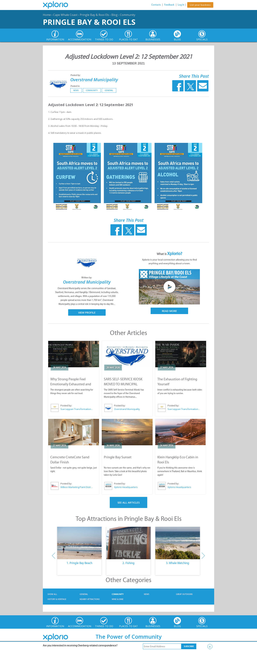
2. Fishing (128, 563)
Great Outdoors (184, 594)
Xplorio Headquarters (126, 487)
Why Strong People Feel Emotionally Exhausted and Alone (70, 384)
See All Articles (128, 502)
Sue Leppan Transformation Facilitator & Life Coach (77, 409)
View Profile (86, 312)
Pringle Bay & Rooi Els (94, 15)
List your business (200, 4)
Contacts (156, 4)
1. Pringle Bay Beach (79, 563)
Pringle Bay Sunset (118, 457)
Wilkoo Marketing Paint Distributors (77, 487)
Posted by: (75, 75)
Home (47, 15)
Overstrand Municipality (94, 79)
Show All (52, 594)
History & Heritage (56, 599)
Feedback (169, 4)
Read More (169, 311)
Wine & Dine (117, 599)
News (76, 90)
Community (127, 15)
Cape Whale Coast (65, 15)
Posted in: (75, 86)
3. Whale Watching (177, 563)
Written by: (86, 277)
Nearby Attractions (90, 599)
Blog (114, 15)
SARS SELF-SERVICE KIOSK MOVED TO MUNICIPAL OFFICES (123, 384)
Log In (181, 4)
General (109, 90)
